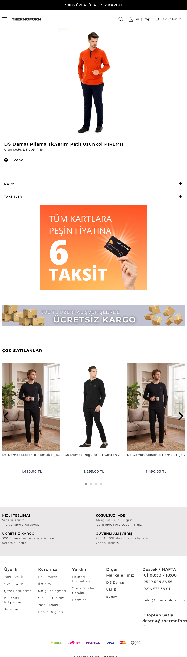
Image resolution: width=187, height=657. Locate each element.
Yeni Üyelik (13, 577)
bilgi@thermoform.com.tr (162, 600)
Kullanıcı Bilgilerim (12, 600)
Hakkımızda (48, 577)
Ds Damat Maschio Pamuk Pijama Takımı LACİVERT (156, 455)
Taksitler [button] (13, 196)
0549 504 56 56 (157, 582)
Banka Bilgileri (50, 612)
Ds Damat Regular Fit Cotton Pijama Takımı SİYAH (93, 455)
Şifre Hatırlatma (18, 591)
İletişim (44, 584)
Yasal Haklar (48, 605)
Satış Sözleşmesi (52, 591)
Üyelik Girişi (14, 584)
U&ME (111, 589)
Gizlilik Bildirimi (52, 598)
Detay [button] (9, 183)
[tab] (93, 183)
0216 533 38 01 (156, 589)
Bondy (111, 596)
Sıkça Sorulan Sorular (83, 590)
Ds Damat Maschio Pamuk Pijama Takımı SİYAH (31, 455)
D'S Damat (115, 582)
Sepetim (11, 609)
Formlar (79, 600)
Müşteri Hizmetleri (81, 579)
